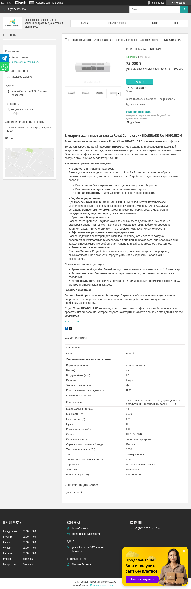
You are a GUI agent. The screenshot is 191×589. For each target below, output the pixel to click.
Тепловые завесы (125, 39)
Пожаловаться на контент (104, 585)
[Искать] (184, 9)
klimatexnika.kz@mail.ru (25, 62)
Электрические (149, 39)
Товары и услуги (117, 23)
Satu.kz (112, 581)
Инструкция (72, 321)
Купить (140, 81)
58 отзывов (158, 2)
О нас (155, 23)
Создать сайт (43, 2)
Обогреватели (103, 39)
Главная (84, 23)
